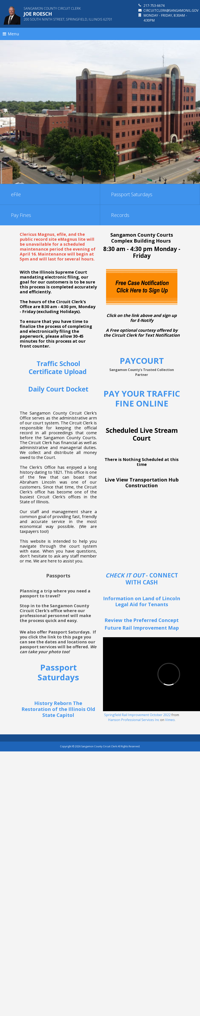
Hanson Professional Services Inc (133, 720)
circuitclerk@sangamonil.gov (171, 10)
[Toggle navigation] (11, 34)
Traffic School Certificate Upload (58, 367)
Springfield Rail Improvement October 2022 (137, 715)
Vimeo (170, 720)
